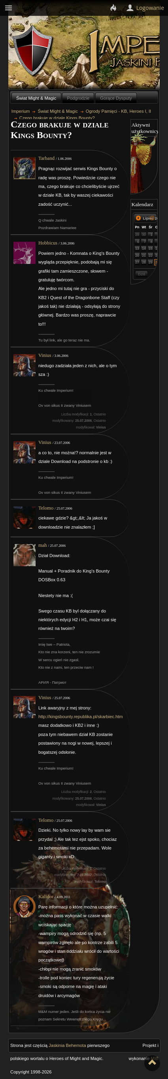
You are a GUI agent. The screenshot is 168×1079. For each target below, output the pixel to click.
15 (151, 248)
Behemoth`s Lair (33, 51)
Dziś (141, 274)
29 (137, 235)
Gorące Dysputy (116, 98)
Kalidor (45, 896)
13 (137, 248)
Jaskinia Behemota (67, 1045)
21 (144, 256)
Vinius (44, 355)
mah (42, 545)
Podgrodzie (78, 98)
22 (151, 256)
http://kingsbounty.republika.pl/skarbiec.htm (80, 716)
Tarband (46, 158)
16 (157, 248)
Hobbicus (47, 243)
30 (144, 235)
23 (157, 256)
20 (137, 256)
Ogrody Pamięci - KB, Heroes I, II (118, 111)
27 (137, 262)
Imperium (20, 111)
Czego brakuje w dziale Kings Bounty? (57, 118)
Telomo (45, 508)
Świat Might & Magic (36, 98)
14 (144, 248)
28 (144, 262)
